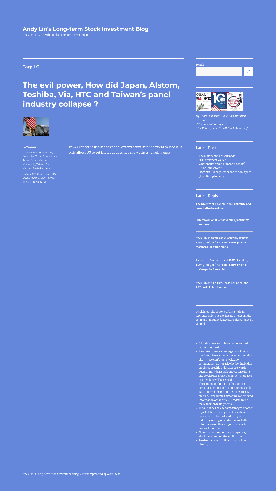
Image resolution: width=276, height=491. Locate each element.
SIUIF (44, 177)
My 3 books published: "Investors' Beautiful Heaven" (221, 118)
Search (200, 64)
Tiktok (26, 181)
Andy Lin (201, 238)
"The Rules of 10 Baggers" (212, 124)
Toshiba (36, 181)
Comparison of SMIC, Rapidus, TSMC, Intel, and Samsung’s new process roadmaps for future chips (222, 242)
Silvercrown (203, 220)
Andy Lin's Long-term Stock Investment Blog (86, 29)
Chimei (34, 173)
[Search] (248, 71)
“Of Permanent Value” (212, 160)
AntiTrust (36, 156)
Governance (30, 152)
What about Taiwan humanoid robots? (222, 164)
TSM (44, 181)
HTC (53, 173)
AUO (25, 173)
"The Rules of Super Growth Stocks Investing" (222, 128)
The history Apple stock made (217, 156)
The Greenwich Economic (212, 204)
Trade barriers (41, 168)
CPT (42, 173)
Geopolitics (50, 156)
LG (24, 177)
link (227, 440)
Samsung (33, 177)
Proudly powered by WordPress (101, 474)
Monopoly (29, 164)
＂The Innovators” (210, 168)
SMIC (51, 177)
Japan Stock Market (35, 160)
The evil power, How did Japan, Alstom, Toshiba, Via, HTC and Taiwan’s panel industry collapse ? (101, 94)
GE (48, 173)
